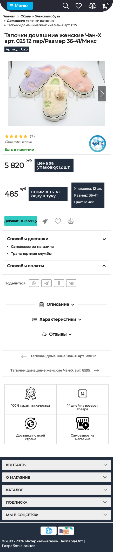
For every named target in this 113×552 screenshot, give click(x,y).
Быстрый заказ (45, 221)
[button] (102, 93)
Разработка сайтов (18, 546)
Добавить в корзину (20, 221)
